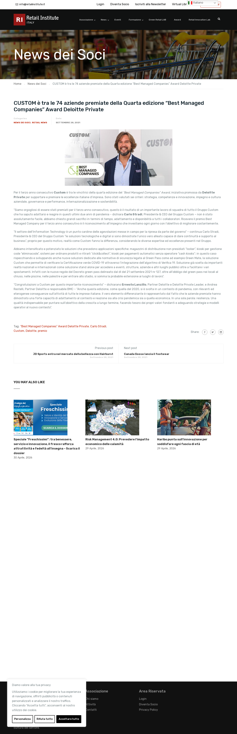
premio (42, 331)
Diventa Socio (119, 4)
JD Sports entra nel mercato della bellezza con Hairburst (73, 354)
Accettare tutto (69, 719)
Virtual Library (181, 4)
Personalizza (22, 719)
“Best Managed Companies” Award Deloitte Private (54, 326)
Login (100, 4)
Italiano (195, 3)
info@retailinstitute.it (32, 4)
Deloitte (31, 331)
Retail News (39, 122)
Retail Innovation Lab (199, 19)
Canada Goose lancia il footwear (146, 354)
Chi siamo (91, 698)
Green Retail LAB (157, 19)
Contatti (91, 709)
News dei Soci (22, 122)
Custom (19, 331)
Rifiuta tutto (45, 719)
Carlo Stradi (98, 326)
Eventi (117, 19)
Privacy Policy (148, 709)
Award (177, 19)
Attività (90, 704)
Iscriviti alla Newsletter (150, 4)
